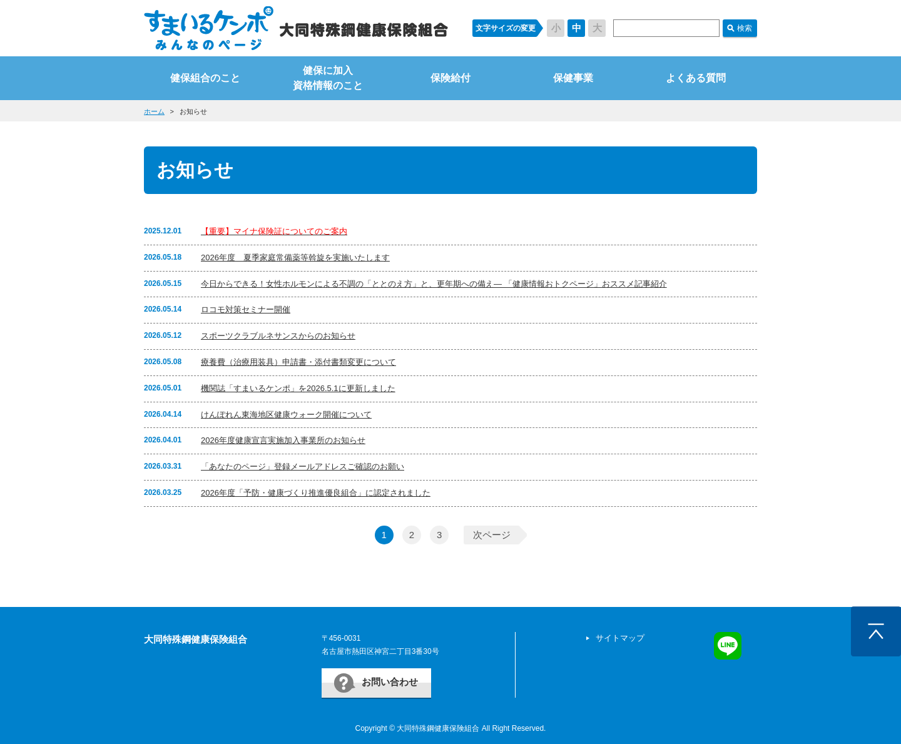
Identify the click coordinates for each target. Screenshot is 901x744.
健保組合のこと (205, 78)
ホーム (154, 111)
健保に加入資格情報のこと (328, 78)
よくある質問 (696, 78)
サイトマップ (620, 638)
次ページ (492, 534)
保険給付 (450, 78)
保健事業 (573, 78)
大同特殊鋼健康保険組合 (195, 639)
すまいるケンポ (296, 28)
